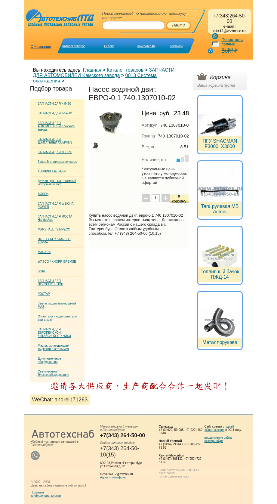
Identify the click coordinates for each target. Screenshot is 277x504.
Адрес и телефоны (113, 477)
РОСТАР (44, 293)
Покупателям (146, 46)
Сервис (109, 46)
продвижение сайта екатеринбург (218, 439)
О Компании (41, 47)
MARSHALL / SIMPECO (54, 229)
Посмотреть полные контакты (232, 44)
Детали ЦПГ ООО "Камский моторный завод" (57, 182)
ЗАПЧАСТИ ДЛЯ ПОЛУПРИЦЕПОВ (50, 282)
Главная (92, 70)
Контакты (176, 46)
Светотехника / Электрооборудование (53, 373)
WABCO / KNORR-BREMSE (57, 261)
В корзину (179, 198)
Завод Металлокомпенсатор (57, 161)
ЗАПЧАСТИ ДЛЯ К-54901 (55, 113)
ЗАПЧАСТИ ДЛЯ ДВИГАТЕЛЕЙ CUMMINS (55, 141)
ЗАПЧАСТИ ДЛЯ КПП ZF (55, 152)
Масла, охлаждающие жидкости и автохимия (53, 347)
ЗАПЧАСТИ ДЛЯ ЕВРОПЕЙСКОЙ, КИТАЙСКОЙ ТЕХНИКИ (54, 333)
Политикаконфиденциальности (46, 494)
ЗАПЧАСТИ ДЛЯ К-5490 (54, 103)
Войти (228, 51)
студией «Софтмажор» (219, 428)
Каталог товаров (73, 46)
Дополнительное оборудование (49, 360)
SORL (42, 271)
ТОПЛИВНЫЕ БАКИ (52, 171)
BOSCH (43, 194)
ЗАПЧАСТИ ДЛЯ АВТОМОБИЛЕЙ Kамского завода (104, 72)
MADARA (44, 252)
